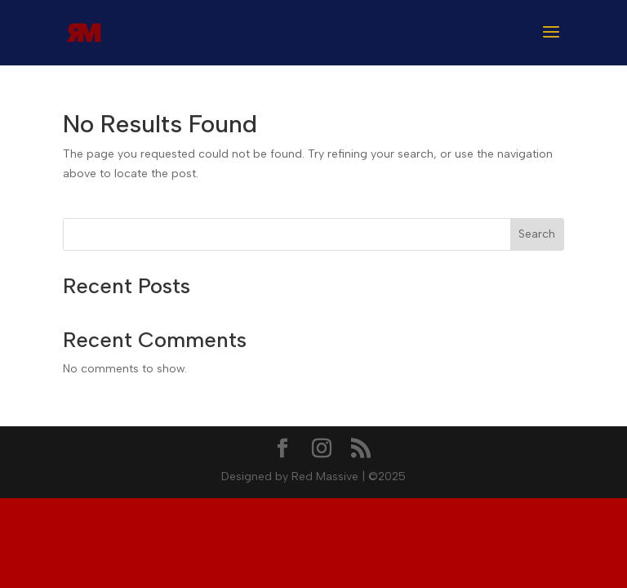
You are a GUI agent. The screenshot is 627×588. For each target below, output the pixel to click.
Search (536, 234)
